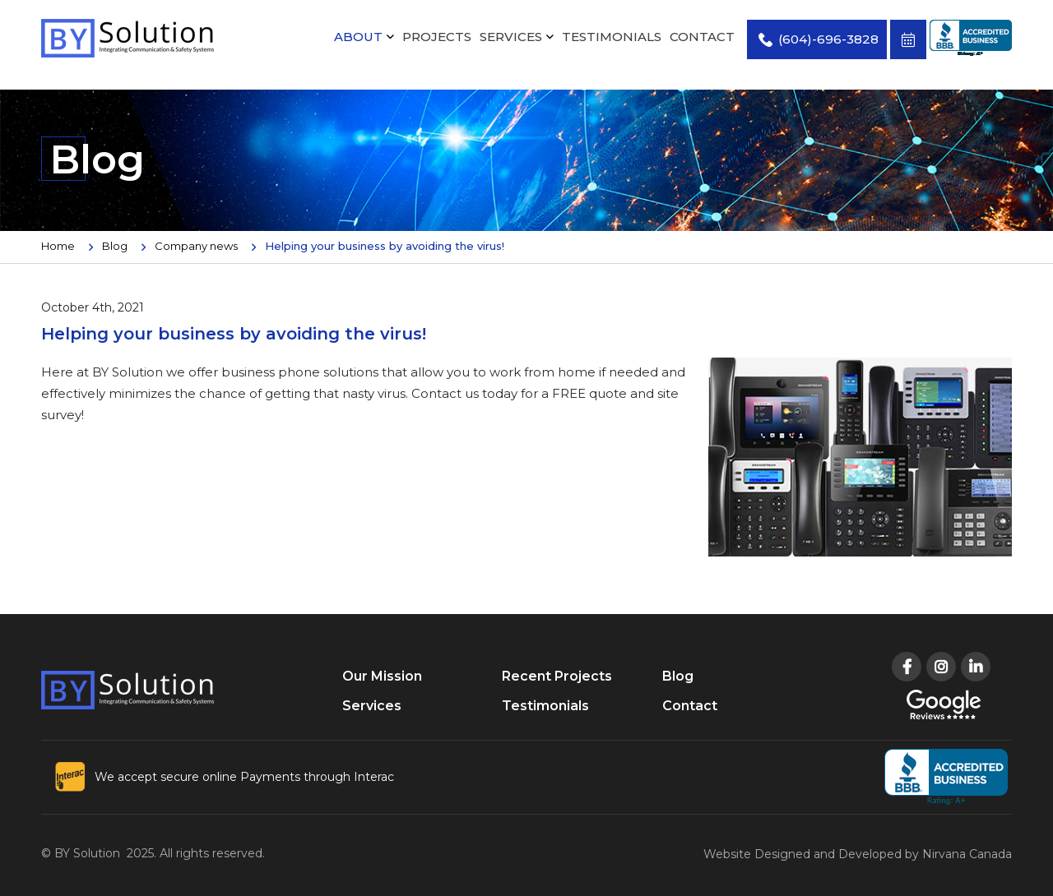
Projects (436, 36)
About (358, 36)
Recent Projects (557, 676)
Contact (702, 36)
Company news (196, 245)
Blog (115, 245)
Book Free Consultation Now (908, 39)
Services (511, 36)
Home (58, 245)
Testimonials (611, 36)
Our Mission (382, 676)
